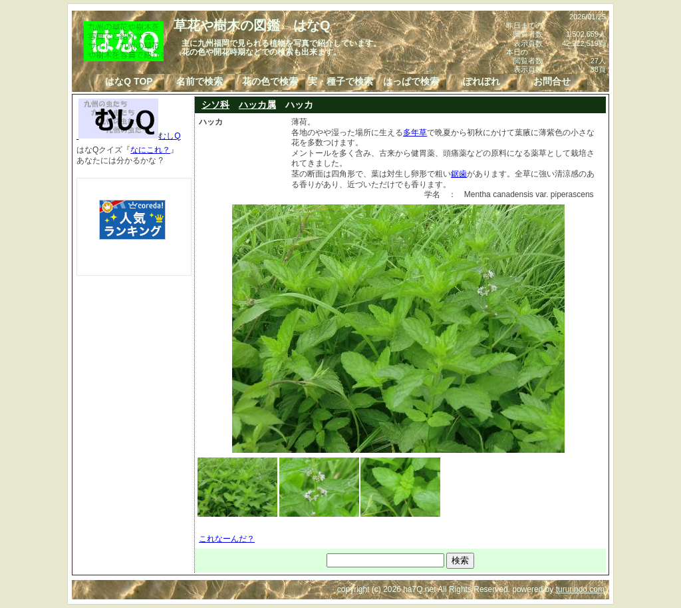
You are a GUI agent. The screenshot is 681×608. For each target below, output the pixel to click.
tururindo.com (580, 589)
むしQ (128, 136)
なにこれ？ (150, 149)
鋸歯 (459, 173)
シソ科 (215, 104)
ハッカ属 (257, 104)
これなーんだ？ (227, 538)
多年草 (415, 132)
